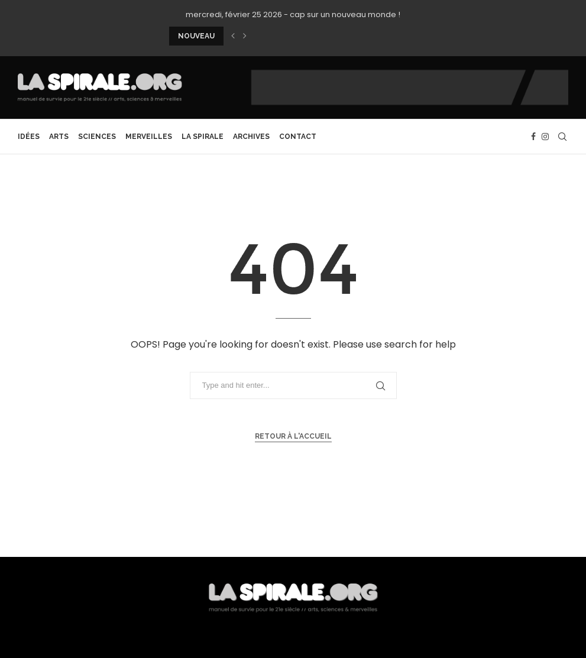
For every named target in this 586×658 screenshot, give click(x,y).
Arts (59, 136)
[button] (233, 36)
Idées (29, 136)
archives (251, 136)
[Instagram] (545, 136)
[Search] (562, 136)
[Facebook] (533, 136)
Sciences (97, 136)
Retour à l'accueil (293, 436)
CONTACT (297, 136)
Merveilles (148, 136)
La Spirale (203, 136)
